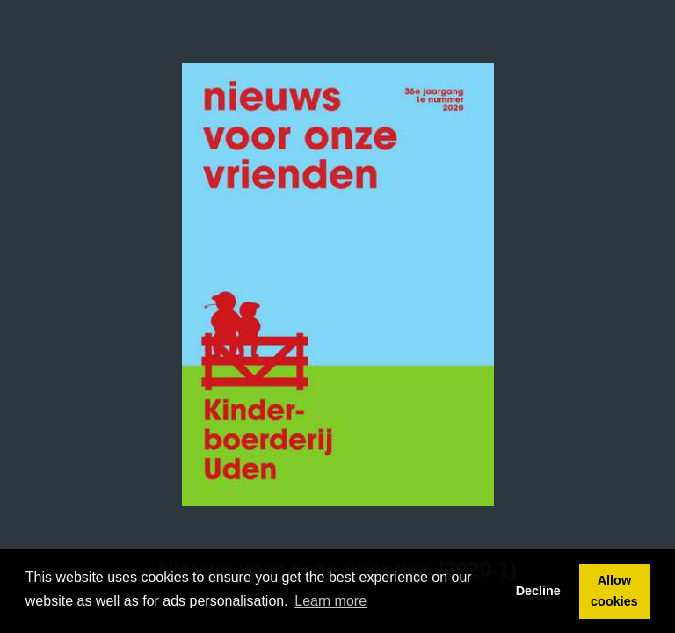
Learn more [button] (330, 600)
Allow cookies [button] (614, 590)
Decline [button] (538, 591)
